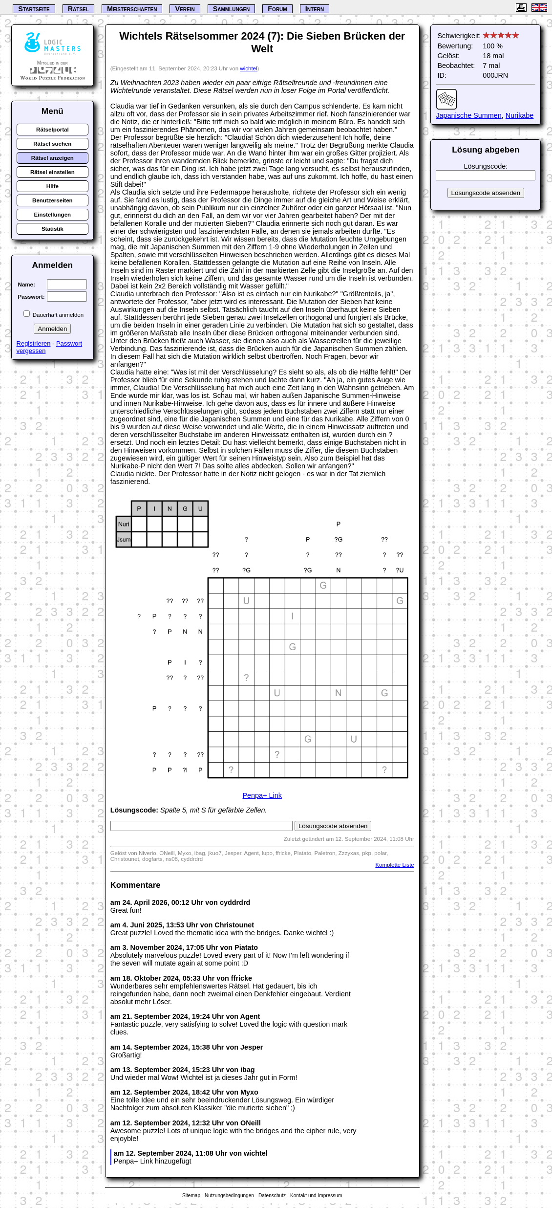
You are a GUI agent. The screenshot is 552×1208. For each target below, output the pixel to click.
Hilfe (52, 186)
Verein (184, 9)
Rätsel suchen (52, 144)
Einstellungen (52, 215)
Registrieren (34, 343)
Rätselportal (52, 129)
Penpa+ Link (262, 795)
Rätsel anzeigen (52, 158)
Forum (277, 9)
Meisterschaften (132, 9)
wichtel (248, 68)
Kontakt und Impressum (316, 1195)
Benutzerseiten (52, 200)
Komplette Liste (394, 865)
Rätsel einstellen (52, 172)
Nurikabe (520, 115)
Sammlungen (231, 9)
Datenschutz (272, 1195)
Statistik (53, 229)
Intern (314, 9)
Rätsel (78, 9)
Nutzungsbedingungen (229, 1195)
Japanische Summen (468, 115)
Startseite (33, 9)
